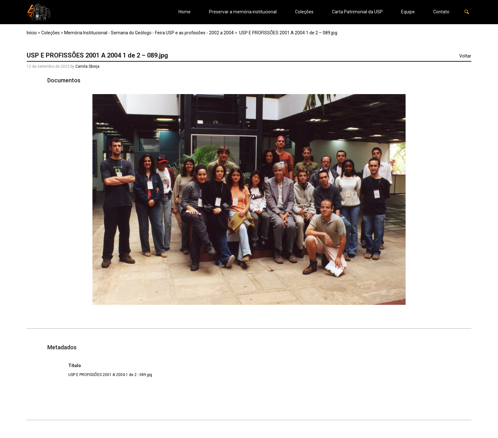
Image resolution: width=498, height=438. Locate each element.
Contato (441, 11)
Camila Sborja (87, 66)
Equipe (408, 11)
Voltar (465, 55)
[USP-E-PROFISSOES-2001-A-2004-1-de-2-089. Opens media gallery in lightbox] (249, 199)
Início (32, 32)
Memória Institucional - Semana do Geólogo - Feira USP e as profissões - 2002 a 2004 (149, 32)
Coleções (304, 11)
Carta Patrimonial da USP (357, 11)
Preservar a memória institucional (243, 11)
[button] (466, 12)
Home (184, 11)
